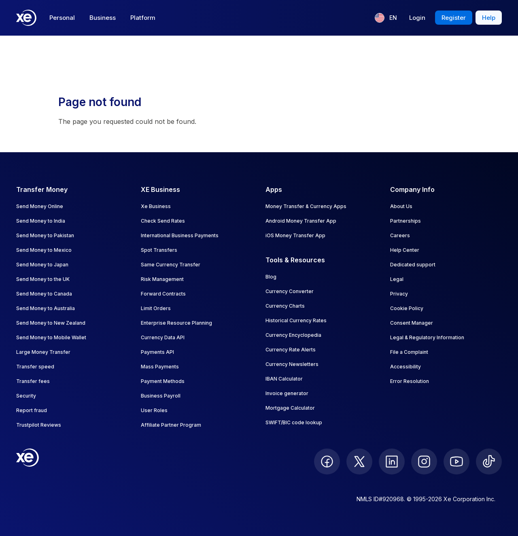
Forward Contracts (163, 294)
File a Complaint (409, 352)
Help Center (404, 250)
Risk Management (162, 279)
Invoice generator (286, 393)
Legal (396, 279)
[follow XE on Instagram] (424, 461)
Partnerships (405, 221)
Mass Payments (160, 367)
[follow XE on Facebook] (327, 461)
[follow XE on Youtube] (456, 461)
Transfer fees (33, 381)
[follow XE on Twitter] (359, 461)
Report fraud (31, 410)
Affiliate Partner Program (171, 425)
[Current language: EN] (385, 18)
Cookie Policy (406, 308)
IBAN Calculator (284, 379)
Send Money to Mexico (44, 250)
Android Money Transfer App (300, 221)
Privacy (399, 294)
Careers (400, 235)
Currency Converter (289, 291)
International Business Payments (180, 235)
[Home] (26, 18)
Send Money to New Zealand (50, 323)
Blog (270, 277)
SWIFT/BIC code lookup (293, 422)
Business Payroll (160, 396)
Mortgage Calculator (290, 408)
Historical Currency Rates (296, 320)
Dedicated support (412, 265)
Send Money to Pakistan (45, 235)
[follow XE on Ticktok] (489, 461)
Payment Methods (163, 381)
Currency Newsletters (291, 364)
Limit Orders (156, 308)
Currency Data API (163, 337)
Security (26, 396)
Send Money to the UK (43, 279)
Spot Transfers (159, 250)
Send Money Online (39, 206)
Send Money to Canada (44, 294)
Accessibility (405, 367)
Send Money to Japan (42, 265)
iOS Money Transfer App (295, 235)
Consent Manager (411, 323)
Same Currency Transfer (170, 265)
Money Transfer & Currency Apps (305, 206)
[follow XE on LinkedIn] (392, 461)
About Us (401, 206)
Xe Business (156, 206)
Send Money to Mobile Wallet (51, 337)
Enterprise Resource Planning (176, 323)
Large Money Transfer (43, 352)
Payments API (157, 352)
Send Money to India (40, 221)
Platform (142, 17)
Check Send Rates (163, 221)
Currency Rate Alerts (290, 350)
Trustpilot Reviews (38, 425)
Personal (62, 17)
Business (102, 17)
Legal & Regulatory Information (427, 337)
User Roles (154, 410)
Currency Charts (285, 306)
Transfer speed (35, 367)
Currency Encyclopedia (293, 335)
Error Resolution (409, 381)
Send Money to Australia (45, 308)
